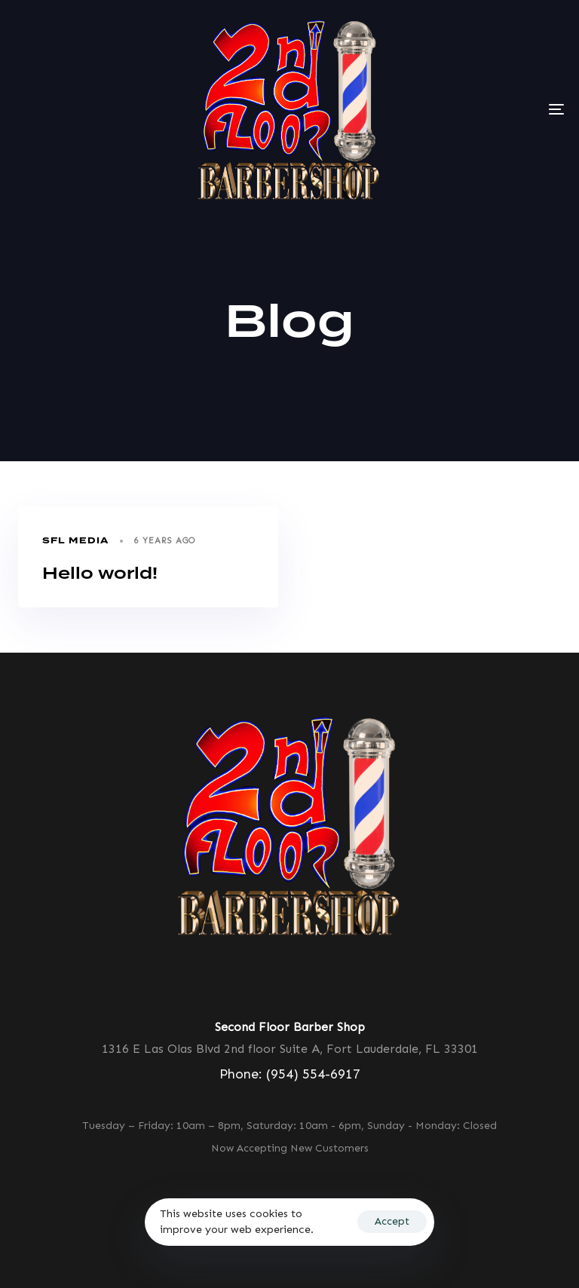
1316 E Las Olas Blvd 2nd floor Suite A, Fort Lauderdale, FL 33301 (290, 1049)
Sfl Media (75, 540)
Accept (392, 1221)
